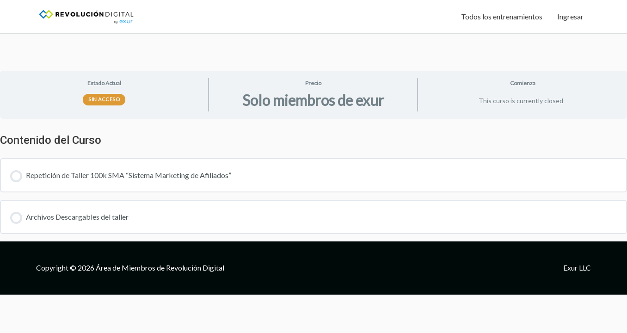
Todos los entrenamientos (501, 16)
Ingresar (570, 16)
